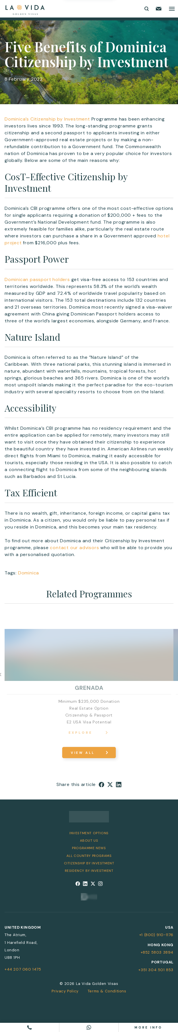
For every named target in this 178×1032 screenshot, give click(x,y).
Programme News (89, 848)
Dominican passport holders (37, 279)
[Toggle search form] (146, 8)
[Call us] (29, 1027)
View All (83, 753)
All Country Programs (89, 856)
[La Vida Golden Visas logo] (24, 9)
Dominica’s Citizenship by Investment (47, 119)
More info (148, 1027)
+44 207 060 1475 (23, 969)
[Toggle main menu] (171, 8)
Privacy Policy (65, 991)
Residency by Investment (89, 871)
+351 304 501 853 (155, 969)
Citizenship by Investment (89, 863)
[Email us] (158, 8)
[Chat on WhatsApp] (89, 1027)
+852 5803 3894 (157, 952)
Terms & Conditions (107, 991)
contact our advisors (74, 548)
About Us (89, 841)
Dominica (28, 573)
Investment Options (89, 833)
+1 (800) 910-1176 (156, 934)
